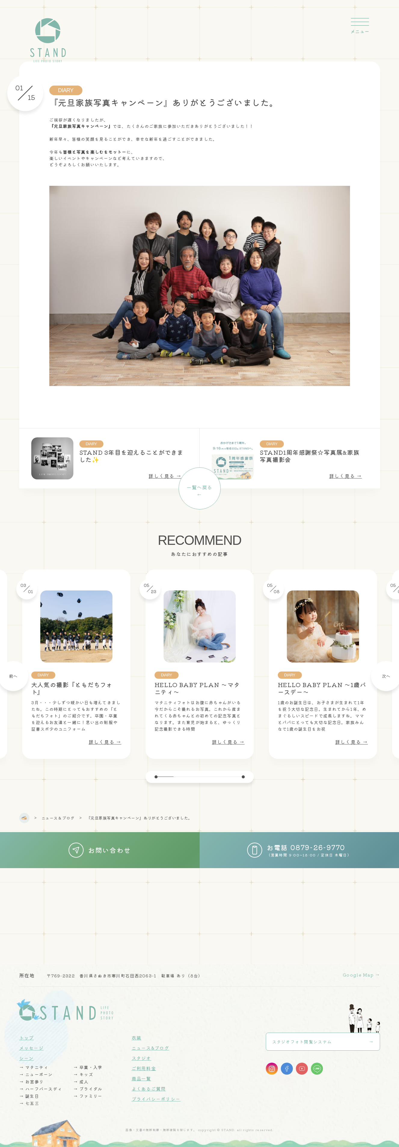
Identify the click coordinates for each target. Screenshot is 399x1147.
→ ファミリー (88, 1096)
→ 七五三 (29, 1103)
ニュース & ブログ (58, 818)
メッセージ (31, 1048)
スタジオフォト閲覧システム (302, 1042)
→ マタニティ (33, 1067)
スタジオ (141, 1058)
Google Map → (361, 975)
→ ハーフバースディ (40, 1089)
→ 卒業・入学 (88, 1067)
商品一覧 (141, 1078)
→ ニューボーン (36, 1074)
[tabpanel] (200, 664)
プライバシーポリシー (156, 1099)
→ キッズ (83, 1074)
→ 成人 (81, 1082)
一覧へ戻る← (199, 491)
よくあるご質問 (149, 1088)
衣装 (137, 1037)
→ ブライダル (88, 1089)
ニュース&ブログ (150, 1048)
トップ (26, 1037)
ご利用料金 (144, 1068)
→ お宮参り (31, 1082)
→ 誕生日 (29, 1096)
